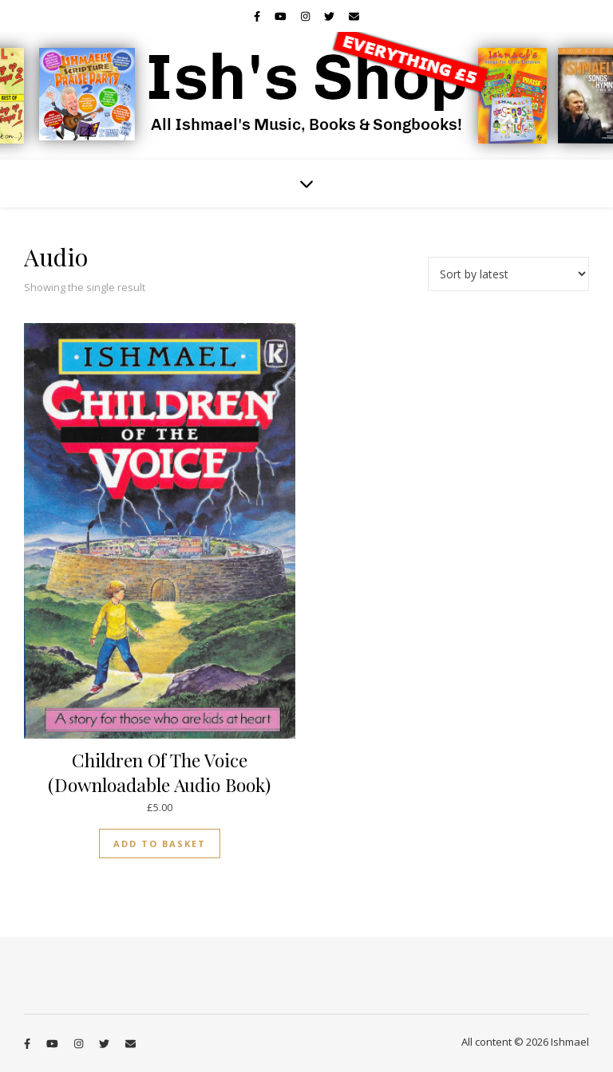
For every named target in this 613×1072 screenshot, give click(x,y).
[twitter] (330, 16)
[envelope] (354, 16)
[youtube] (282, 16)
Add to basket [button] (159, 843)
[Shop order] (508, 274)
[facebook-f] (258, 16)
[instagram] (306, 16)
